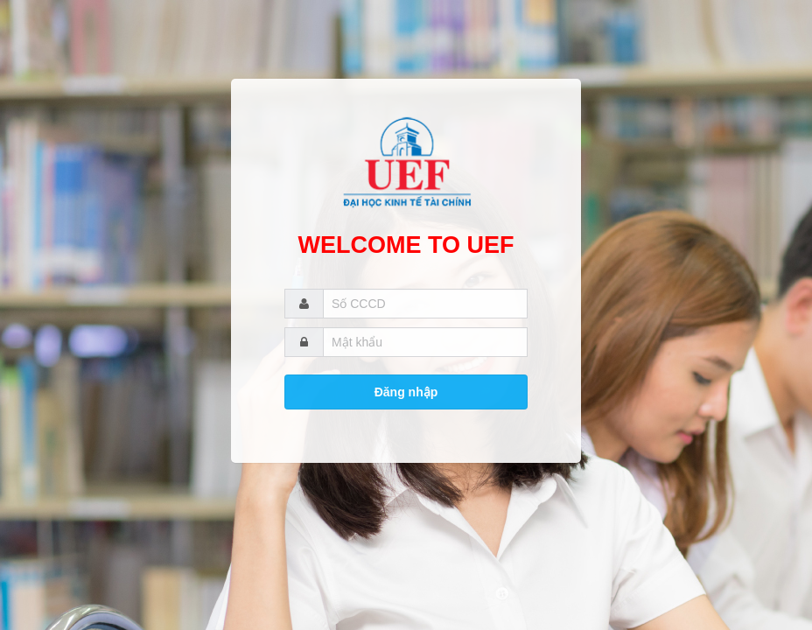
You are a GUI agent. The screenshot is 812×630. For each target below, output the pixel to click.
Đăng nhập (406, 392)
